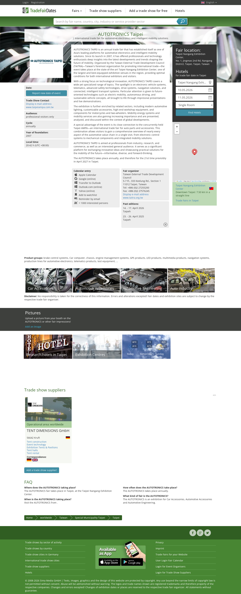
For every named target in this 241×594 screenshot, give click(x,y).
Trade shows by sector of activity (43, 542)
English (211, 2)
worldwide (46, 517)
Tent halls (32, 450)
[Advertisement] (120, 245)
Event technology (36, 444)
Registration (38, 2)
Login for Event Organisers (170, 566)
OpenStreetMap (196, 181)
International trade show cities (42, 560)
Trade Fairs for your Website (171, 554)
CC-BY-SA (213, 181)
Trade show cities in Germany (41, 554)
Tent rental (33, 453)
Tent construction (37, 441)
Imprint (160, 548)
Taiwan (63, 517)
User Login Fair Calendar (169, 560)
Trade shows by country (38, 548)
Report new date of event (46, 93)
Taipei (116, 517)
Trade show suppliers (105, 11)
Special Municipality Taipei (90, 517)
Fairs (77, 11)
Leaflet (180, 181)
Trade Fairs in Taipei (187, 200)
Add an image (33, 326)
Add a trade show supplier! (41, 470)
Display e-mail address (39, 103)
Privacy (160, 542)
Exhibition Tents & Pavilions (42, 447)
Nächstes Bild (70, 409)
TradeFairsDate (39, 10)
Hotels (180, 11)
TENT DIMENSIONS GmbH (48, 431)
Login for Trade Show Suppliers (173, 572)
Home (29, 517)
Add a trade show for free (148, 11)
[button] (194, 152)
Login (26, 2)
